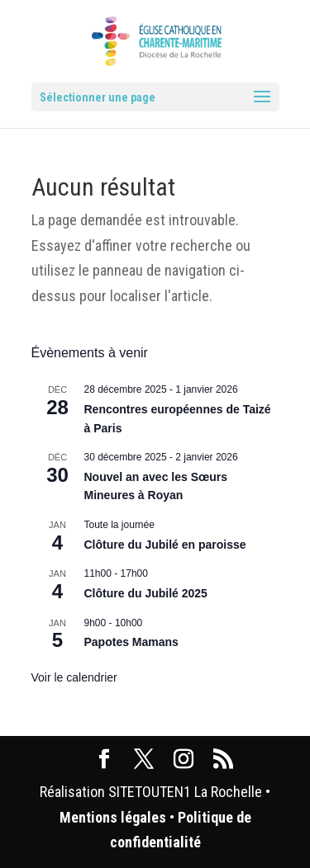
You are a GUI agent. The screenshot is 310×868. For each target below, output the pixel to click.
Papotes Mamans (131, 642)
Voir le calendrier (74, 677)
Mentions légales (113, 817)
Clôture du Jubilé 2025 (145, 593)
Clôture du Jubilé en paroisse (165, 544)
